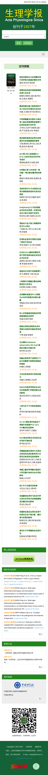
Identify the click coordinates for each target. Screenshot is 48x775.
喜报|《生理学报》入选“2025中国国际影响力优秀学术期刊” (23, 659)
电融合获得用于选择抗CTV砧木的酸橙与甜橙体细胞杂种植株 (30, 361)
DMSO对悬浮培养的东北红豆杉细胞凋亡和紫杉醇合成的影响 (30, 390)
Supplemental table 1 (16, 584)
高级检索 (27, 43)
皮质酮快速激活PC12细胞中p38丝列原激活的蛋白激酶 (29, 297)
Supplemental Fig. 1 (11, 581)
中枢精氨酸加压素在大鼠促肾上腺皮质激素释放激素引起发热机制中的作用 (30, 122)
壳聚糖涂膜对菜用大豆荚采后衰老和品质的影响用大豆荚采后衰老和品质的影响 (30, 454)
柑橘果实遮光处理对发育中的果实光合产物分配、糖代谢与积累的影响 (30, 515)
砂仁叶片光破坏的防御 (28, 486)
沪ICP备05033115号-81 (24, 758)
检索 (18, 43)
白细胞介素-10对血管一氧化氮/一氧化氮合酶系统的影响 (30, 173)
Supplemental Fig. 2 (25, 581)
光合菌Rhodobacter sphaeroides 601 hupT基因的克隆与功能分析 (29, 345)
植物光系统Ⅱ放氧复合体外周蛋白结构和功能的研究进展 (30, 329)
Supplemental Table (32, 597)
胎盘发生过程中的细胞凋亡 (30, 271)
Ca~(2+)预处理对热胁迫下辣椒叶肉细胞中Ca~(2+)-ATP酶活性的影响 (29, 425)
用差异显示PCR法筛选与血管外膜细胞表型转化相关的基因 (30, 191)
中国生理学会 (8, 695)
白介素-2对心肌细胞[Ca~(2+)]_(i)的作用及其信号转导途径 (29, 157)
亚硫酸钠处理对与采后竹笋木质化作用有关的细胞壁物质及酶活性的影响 (30, 499)
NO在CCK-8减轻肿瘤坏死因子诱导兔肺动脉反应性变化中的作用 (30, 255)
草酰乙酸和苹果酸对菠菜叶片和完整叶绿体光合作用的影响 (30, 472)
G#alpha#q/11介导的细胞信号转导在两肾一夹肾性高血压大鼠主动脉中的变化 (30, 210)
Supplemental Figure (32, 609)
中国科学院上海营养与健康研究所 (15, 691)
